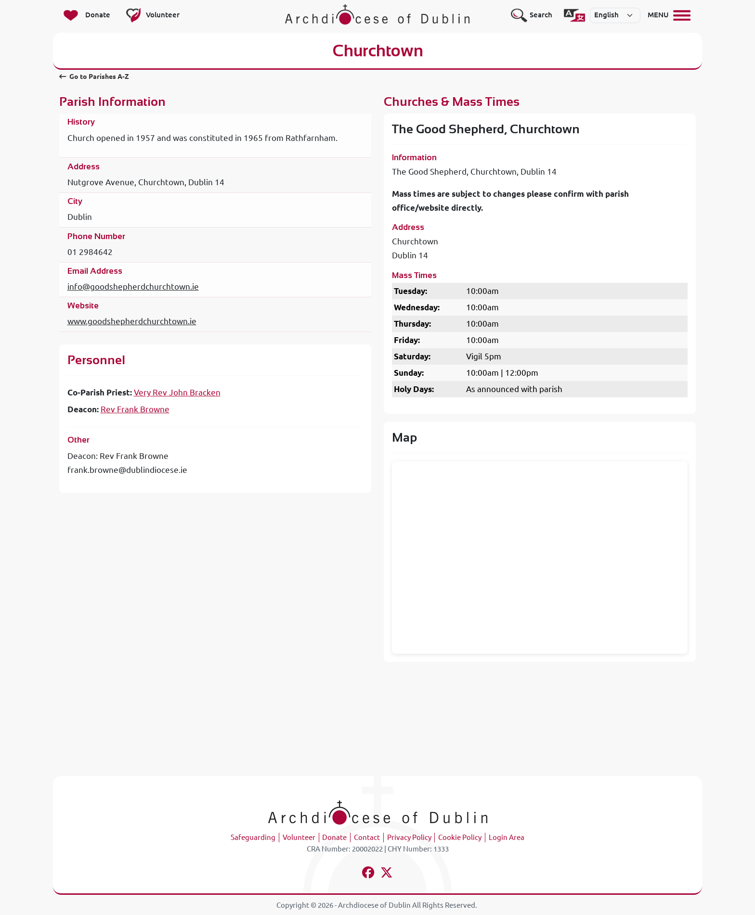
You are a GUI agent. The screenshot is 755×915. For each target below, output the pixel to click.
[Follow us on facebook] (368, 873)
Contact (367, 837)
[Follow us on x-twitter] (386, 873)
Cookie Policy (460, 837)
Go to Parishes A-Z (94, 76)
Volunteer (299, 837)
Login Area (506, 837)
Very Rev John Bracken (177, 392)
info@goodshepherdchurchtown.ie (133, 286)
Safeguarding (253, 837)
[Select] (615, 15)
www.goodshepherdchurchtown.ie (131, 321)
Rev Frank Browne (135, 409)
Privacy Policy (409, 837)
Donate (334, 837)
